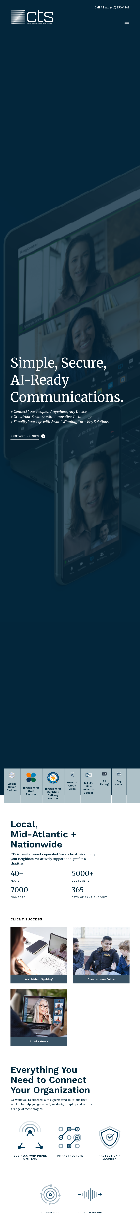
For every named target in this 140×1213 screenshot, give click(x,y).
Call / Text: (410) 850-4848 (112, 7)
